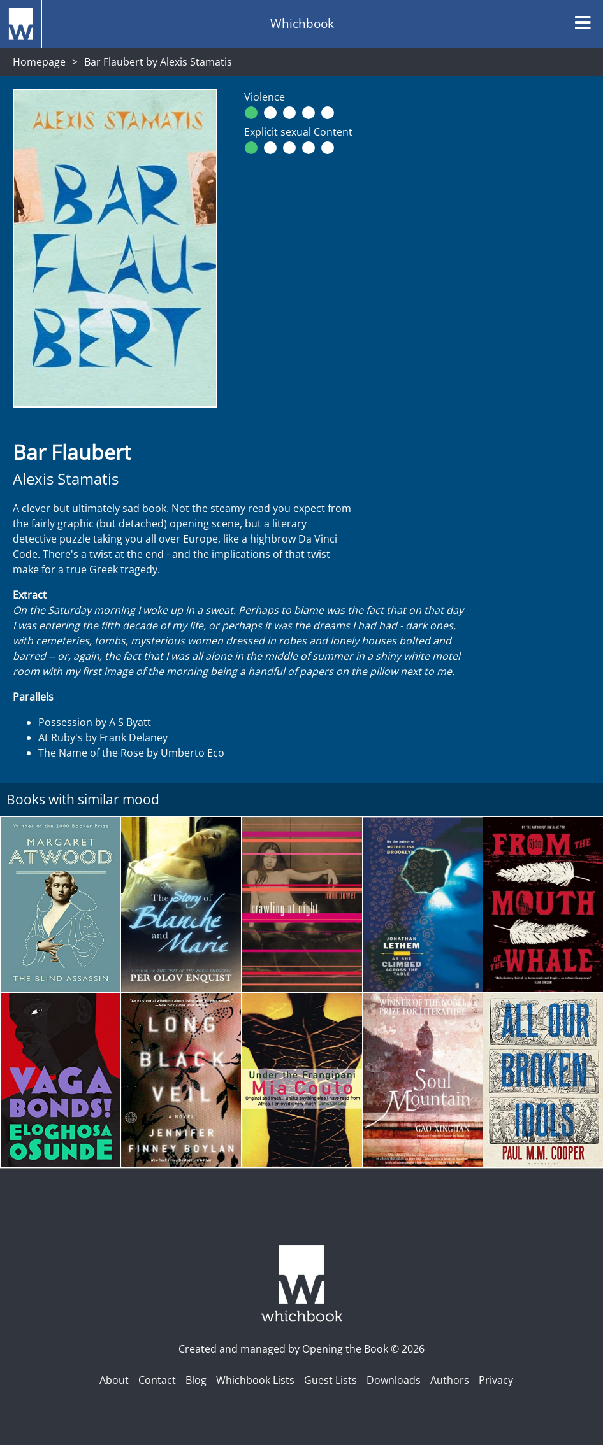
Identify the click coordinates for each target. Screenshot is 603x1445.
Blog (196, 1380)
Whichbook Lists (255, 1380)
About (114, 1380)
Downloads (394, 1380)
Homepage (39, 62)
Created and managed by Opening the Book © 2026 (301, 1349)
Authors (449, 1380)
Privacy (496, 1380)
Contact (157, 1380)
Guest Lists (330, 1380)
